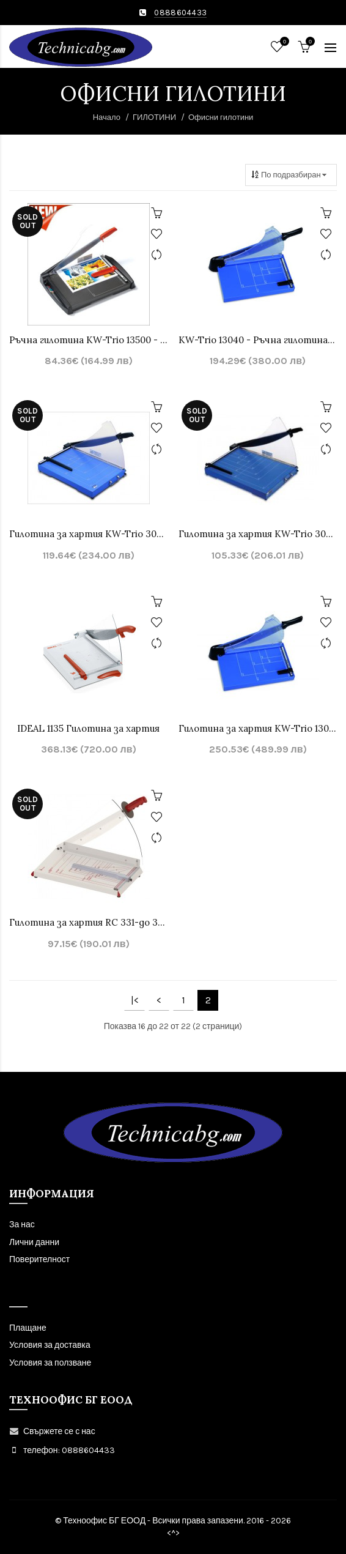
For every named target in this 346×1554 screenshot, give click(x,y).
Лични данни (34, 1242)
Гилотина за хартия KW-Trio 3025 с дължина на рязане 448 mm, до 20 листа (88, 534)
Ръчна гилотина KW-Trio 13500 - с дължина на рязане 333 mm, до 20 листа (88, 340)
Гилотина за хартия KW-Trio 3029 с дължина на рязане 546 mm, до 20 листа (258, 534)
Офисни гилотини (220, 117)
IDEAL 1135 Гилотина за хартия (88, 728)
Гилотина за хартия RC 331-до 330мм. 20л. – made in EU (88, 922)
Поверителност (39, 1259)
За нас (22, 1224)
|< (135, 1000)
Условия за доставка (49, 1345)
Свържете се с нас (59, 1431)
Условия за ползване (50, 1363)
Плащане (27, 1328)
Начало (106, 117)
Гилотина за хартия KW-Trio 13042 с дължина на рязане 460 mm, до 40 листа (258, 728)
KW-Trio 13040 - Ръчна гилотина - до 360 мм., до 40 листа (258, 340)
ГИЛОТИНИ (154, 117)
